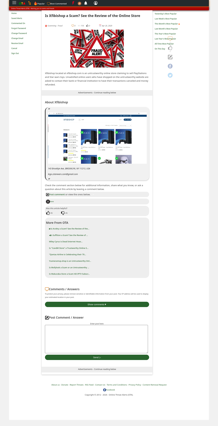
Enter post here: (97, 323)
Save (50, 201)
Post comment (55, 194)
